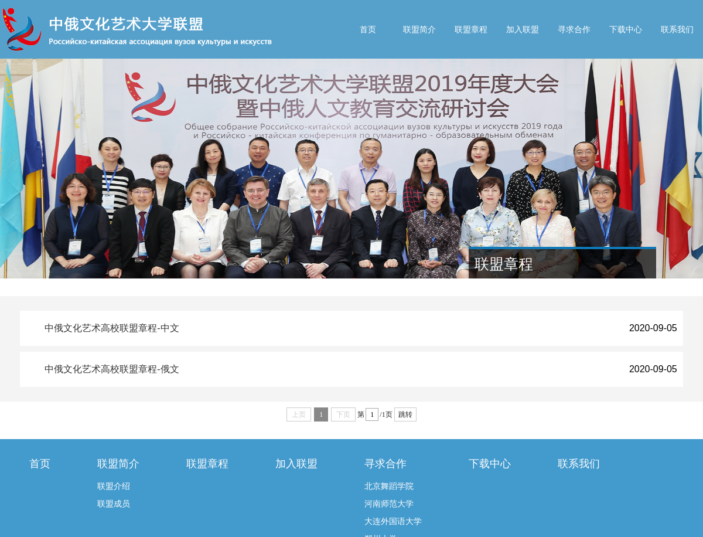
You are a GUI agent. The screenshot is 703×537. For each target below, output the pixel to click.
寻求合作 (574, 29)
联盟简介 (419, 29)
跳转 (405, 414)
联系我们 (677, 29)
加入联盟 (522, 29)
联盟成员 (113, 503)
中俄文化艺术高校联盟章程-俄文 (112, 369)
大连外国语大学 (393, 521)
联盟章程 (471, 29)
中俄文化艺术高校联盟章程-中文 (112, 328)
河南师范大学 (389, 503)
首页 (368, 29)
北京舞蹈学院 (389, 486)
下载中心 (625, 29)
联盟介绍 (113, 486)
